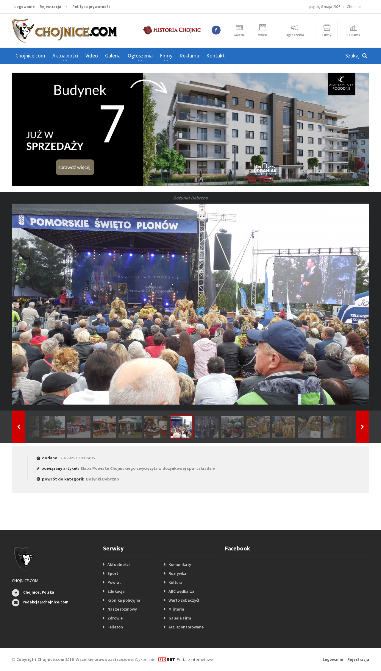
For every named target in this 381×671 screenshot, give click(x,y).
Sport (112, 573)
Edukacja (115, 591)
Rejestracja (50, 6)
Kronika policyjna (123, 600)
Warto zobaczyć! (183, 600)
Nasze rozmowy (122, 609)
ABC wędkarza (181, 591)
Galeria (113, 55)
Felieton (115, 627)
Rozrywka (177, 573)
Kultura (175, 582)
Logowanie (24, 6)
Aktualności (118, 564)
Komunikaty (179, 564)
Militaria (176, 609)
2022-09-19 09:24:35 (77, 458)
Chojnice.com (30, 55)
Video (91, 55)
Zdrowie (114, 618)
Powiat (114, 582)
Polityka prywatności (92, 6)
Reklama (189, 55)
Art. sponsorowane (186, 627)
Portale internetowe (195, 659)
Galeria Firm (179, 618)
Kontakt (215, 55)
